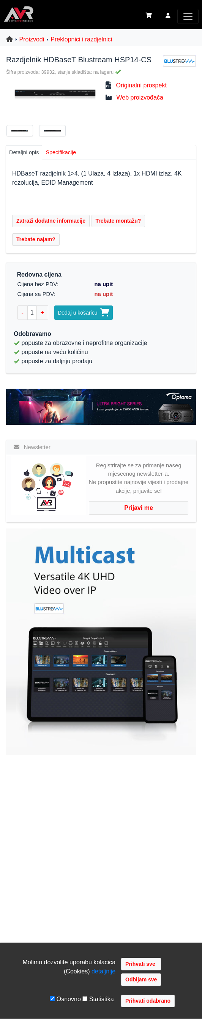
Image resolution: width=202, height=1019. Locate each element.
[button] (168, 16)
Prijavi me (138, 508)
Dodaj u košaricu (83, 313)
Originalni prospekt (141, 85)
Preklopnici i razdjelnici (81, 39)
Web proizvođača (139, 97)
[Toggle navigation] (188, 16)
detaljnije (103, 971)
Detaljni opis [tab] (24, 152)
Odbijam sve (141, 979)
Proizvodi (31, 39)
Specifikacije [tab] (61, 152)
